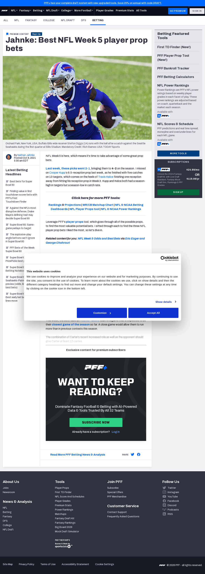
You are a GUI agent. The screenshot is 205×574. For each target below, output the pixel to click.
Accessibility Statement (75, 564)
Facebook (173, 501)
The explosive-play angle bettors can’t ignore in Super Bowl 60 (20, 238)
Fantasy (31, 20)
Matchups (60, 514)
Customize (102, 312)
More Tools (178, 153)
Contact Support (117, 512)
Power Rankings (64, 509)
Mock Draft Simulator (67, 531)
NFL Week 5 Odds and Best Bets (99, 238)
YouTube (173, 496)
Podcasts (173, 509)
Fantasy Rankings (65, 523)
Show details (164, 301)
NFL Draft (68, 20)
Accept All (153, 312)
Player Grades (63, 501)
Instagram (173, 492)
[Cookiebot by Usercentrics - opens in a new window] (163, 258)
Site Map (8, 564)
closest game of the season (71, 324)
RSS (170, 514)
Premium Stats (63, 505)
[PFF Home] (4, 10)
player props (74, 221)
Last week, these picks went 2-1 (68, 168)
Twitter (172, 488)
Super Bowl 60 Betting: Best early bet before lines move (21, 297)
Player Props (62, 488)
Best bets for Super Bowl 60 (19, 183)
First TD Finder (63, 492)
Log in (116, 431)
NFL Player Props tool (84, 209)
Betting (99, 20)
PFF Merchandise (116, 496)
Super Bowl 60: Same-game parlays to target (20, 226)
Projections (73, 204)
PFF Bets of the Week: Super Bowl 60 (20, 249)
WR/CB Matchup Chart (98, 204)
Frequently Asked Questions (123, 516)
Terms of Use (48, 564)
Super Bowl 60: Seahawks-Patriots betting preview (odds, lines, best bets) (21, 282)
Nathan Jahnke (26, 155)
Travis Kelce (105, 176)
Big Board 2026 (63, 527)
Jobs (6, 488)
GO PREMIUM (178, 11)
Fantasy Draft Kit (64, 518)
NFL (16, 20)
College (49, 20)
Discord (172, 505)
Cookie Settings (104, 564)
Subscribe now (96, 422)
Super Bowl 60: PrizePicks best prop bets (20, 259)
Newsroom (9, 492)
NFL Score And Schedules (69, 496)
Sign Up (36, 34)
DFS (83, 20)
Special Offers (115, 492)
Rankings (55, 204)
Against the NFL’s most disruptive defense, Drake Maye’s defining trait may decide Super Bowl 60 (21, 213)
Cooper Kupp (57, 172)
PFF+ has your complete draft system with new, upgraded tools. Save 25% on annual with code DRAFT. (103, 3)
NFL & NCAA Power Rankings (121, 209)
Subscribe (113, 488)
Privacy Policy (26, 564)
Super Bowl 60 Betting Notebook (16, 269)
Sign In (197, 11)
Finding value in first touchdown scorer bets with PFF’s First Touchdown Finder (21, 196)
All (5, 20)
